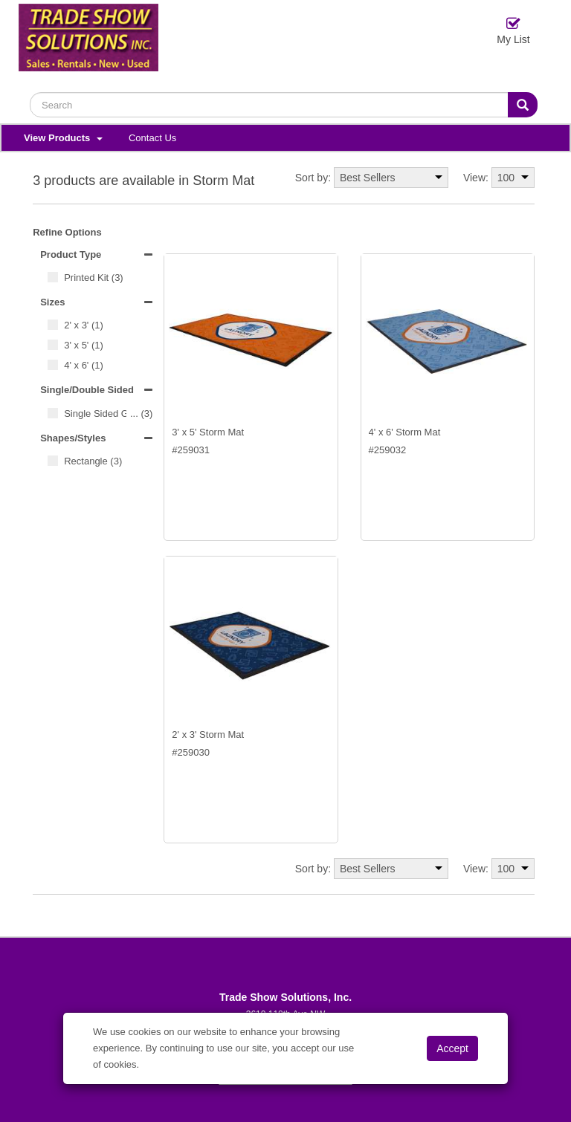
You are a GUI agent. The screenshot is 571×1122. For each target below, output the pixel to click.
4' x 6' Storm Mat (405, 432)
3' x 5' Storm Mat (208, 432)
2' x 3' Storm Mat (208, 734)
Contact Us (152, 137)
